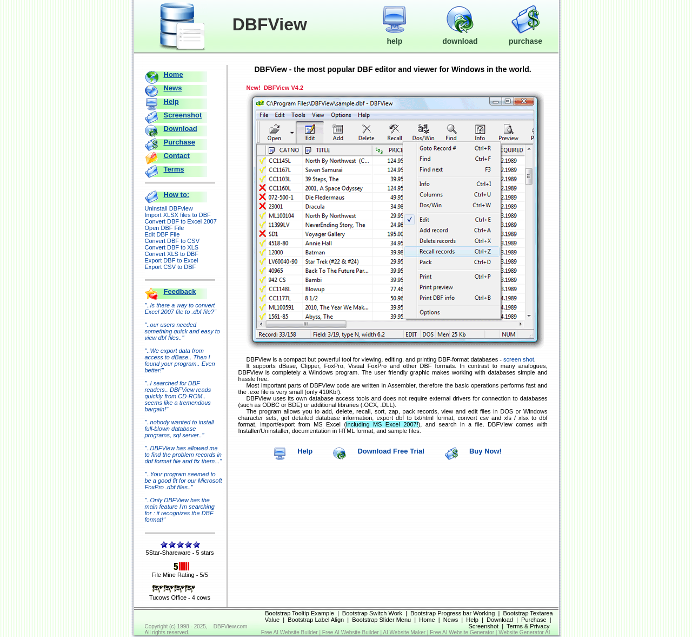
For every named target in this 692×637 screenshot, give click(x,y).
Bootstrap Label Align (316, 619)
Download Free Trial (390, 451)
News (173, 88)
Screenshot (183, 115)
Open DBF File (164, 228)
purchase (525, 36)
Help (171, 101)
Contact (177, 156)
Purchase (180, 142)
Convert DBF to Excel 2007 (181, 221)
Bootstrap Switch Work (372, 613)
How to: (177, 195)
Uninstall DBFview (169, 208)
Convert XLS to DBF (172, 254)
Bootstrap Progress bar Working (452, 613)
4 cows (201, 597)
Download (180, 128)
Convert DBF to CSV (172, 241)
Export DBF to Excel (171, 260)
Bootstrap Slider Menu (381, 619)
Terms (174, 169)
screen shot (518, 359)
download (459, 36)
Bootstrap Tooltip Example (299, 613)
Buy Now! (485, 451)
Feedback (180, 291)
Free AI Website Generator (462, 632)
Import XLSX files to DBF (178, 215)
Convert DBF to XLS (172, 247)
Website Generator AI (524, 632)
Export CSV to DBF (170, 267)
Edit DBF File (162, 234)
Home (173, 74)
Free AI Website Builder (289, 632)
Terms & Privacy (528, 626)
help (394, 36)
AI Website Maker (404, 632)
